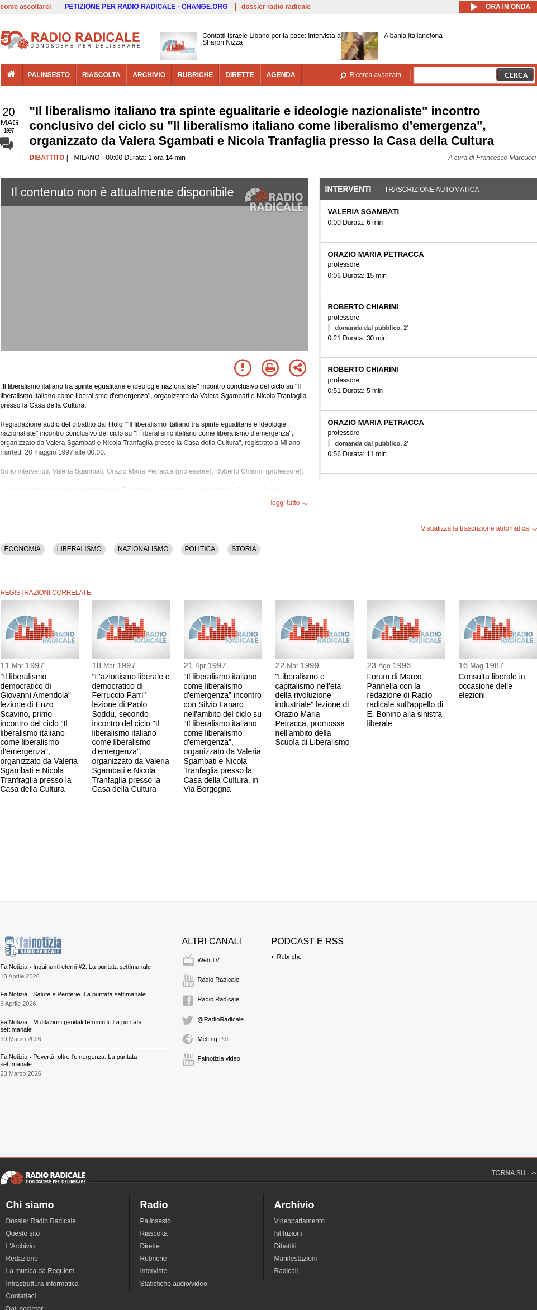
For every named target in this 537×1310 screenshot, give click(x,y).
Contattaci (21, 1296)
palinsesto (49, 75)
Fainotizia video (219, 1058)
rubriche (195, 75)
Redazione (22, 1258)
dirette (239, 75)
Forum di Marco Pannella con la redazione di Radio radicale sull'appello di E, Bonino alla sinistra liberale (405, 700)
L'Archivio (20, 1246)
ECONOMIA (22, 549)
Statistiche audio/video (173, 1284)
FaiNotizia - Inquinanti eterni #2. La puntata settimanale (76, 966)
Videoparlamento (299, 1221)
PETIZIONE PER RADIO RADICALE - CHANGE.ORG (146, 7)
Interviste (154, 1271)
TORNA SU (508, 1173)
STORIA (243, 549)
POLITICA (200, 549)
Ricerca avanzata (376, 75)
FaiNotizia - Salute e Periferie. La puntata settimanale (73, 994)
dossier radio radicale (276, 7)
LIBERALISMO (79, 549)
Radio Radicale (219, 979)
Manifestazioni (295, 1258)
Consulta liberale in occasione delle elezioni (492, 686)
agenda (281, 75)
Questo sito (23, 1233)
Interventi (348, 189)
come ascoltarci (26, 7)
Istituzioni (288, 1233)
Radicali (286, 1271)
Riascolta (154, 1233)
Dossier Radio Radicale (41, 1221)
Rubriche (289, 956)
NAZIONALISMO (143, 549)
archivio (148, 75)
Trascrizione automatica (431, 189)
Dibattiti (285, 1246)
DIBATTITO (47, 158)
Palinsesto (155, 1221)
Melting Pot (213, 1038)
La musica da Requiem (40, 1271)
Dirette (150, 1246)
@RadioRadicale (221, 1019)
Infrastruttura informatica (42, 1284)
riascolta (101, 75)
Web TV (209, 960)
